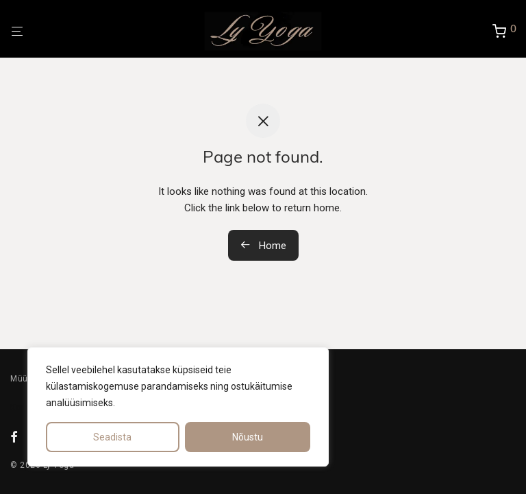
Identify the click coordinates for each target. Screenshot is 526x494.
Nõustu (247, 437)
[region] (178, 407)
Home (263, 245)
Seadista (112, 437)
